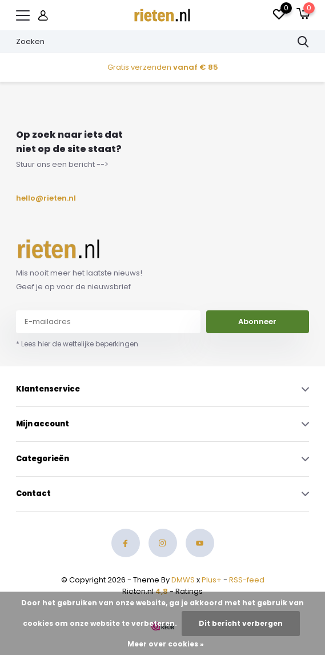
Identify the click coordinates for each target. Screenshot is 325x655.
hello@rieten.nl (43, 198)
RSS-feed (246, 579)
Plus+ (212, 579)
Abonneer (257, 321)
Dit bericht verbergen (241, 623)
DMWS (183, 579)
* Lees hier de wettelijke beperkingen (77, 344)
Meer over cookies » (165, 644)
